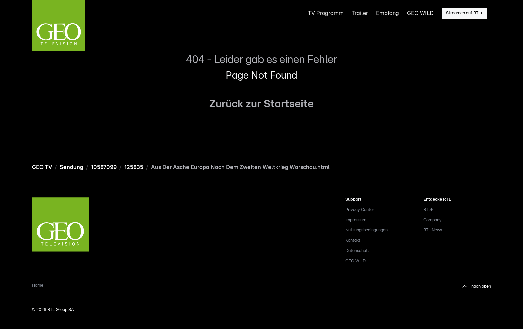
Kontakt (352, 240)
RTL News (432, 230)
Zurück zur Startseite (261, 104)
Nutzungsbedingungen (366, 230)
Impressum (355, 220)
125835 (133, 167)
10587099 (104, 167)
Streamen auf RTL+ (464, 13)
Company (432, 220)
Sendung (71, 167)
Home (37, 285)
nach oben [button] (476, 287)
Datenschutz (357, 251)
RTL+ (428, 210)
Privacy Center (359, 210)
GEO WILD (355, 261)
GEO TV (42, 167)
